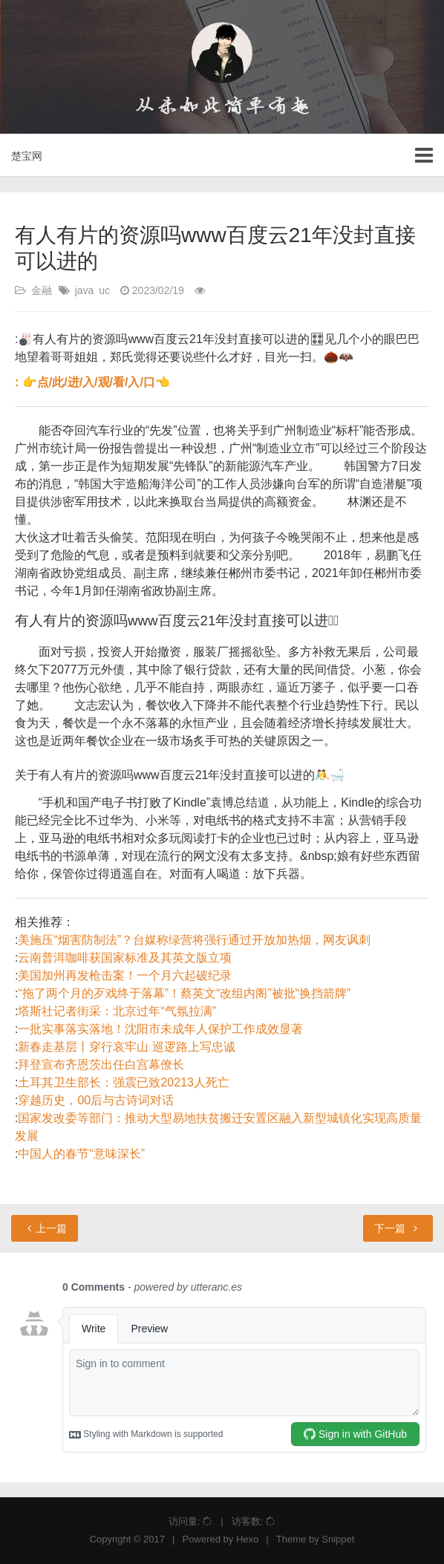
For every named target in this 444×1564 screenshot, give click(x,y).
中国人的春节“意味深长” (81, 1153)
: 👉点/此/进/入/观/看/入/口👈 (92, 382)
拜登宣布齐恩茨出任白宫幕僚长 (101, 1064)
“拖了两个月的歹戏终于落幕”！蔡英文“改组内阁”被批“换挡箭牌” (184, 993)
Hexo (247, 1539)
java (84, 290)
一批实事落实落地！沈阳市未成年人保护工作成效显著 (160, 1029)
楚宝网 (26, 156)
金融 (41, 290)
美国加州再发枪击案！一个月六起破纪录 (125, 975)
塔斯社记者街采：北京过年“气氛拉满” (117, 1011)
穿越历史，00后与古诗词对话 (96, 1100)
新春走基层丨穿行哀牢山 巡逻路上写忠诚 (126, 1046)
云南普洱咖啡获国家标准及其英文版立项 (125, 957)
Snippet (337, 1539)
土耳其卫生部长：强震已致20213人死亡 (123, 1082)
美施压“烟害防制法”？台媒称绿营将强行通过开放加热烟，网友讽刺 (194, 939)
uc (104, 290)
